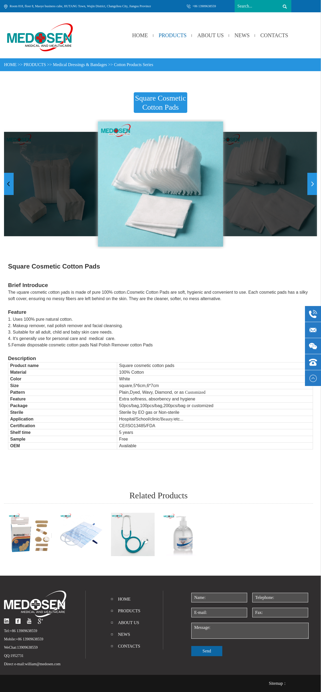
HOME (140, 35)
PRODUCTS (172, 35)
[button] (312, 184)
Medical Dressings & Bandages (80, 64)
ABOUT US (210, 35)
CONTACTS (274, 35)
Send (206, 651)
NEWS (242, 35)
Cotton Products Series (133, 64)
